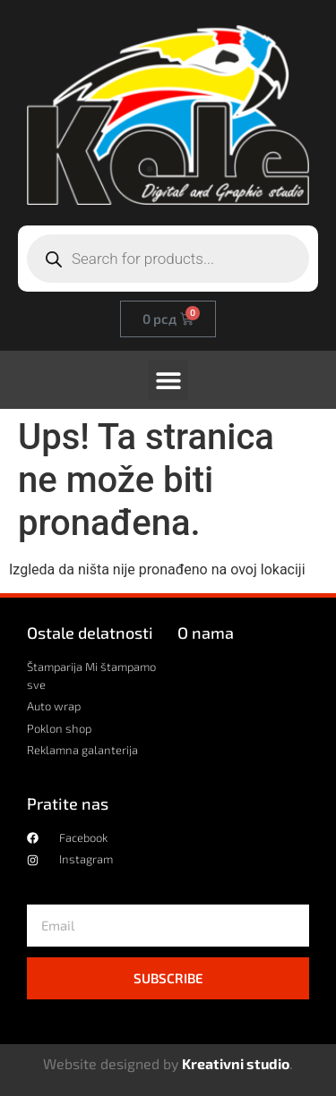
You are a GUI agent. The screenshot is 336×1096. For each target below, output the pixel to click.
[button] (168, 380)
